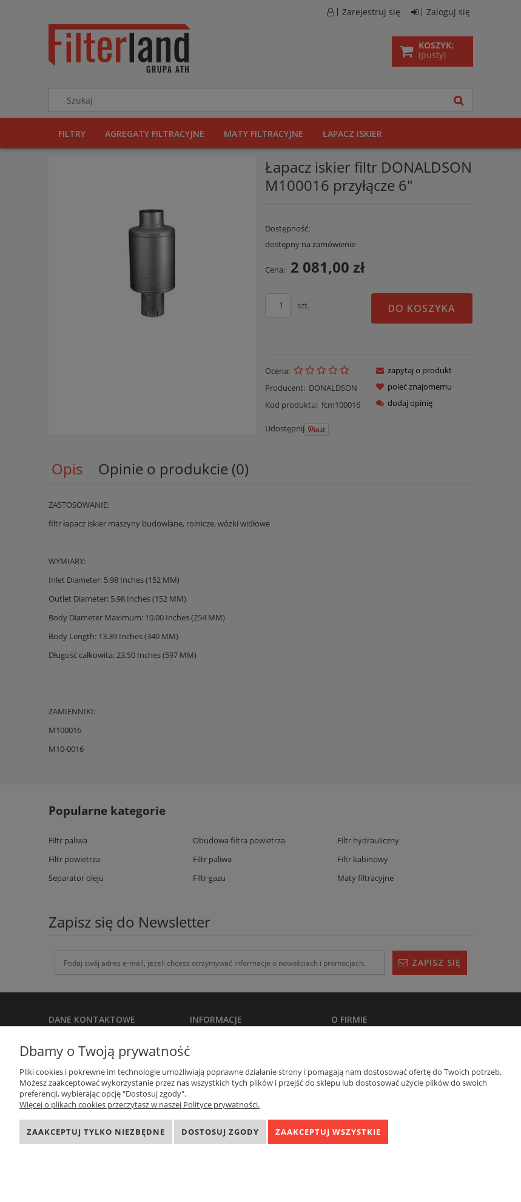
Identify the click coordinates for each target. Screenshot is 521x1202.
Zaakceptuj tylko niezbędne (96, 1131)
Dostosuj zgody (220, 1131)
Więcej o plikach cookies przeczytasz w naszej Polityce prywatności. (139, 1104)
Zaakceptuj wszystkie (328, 1131)
